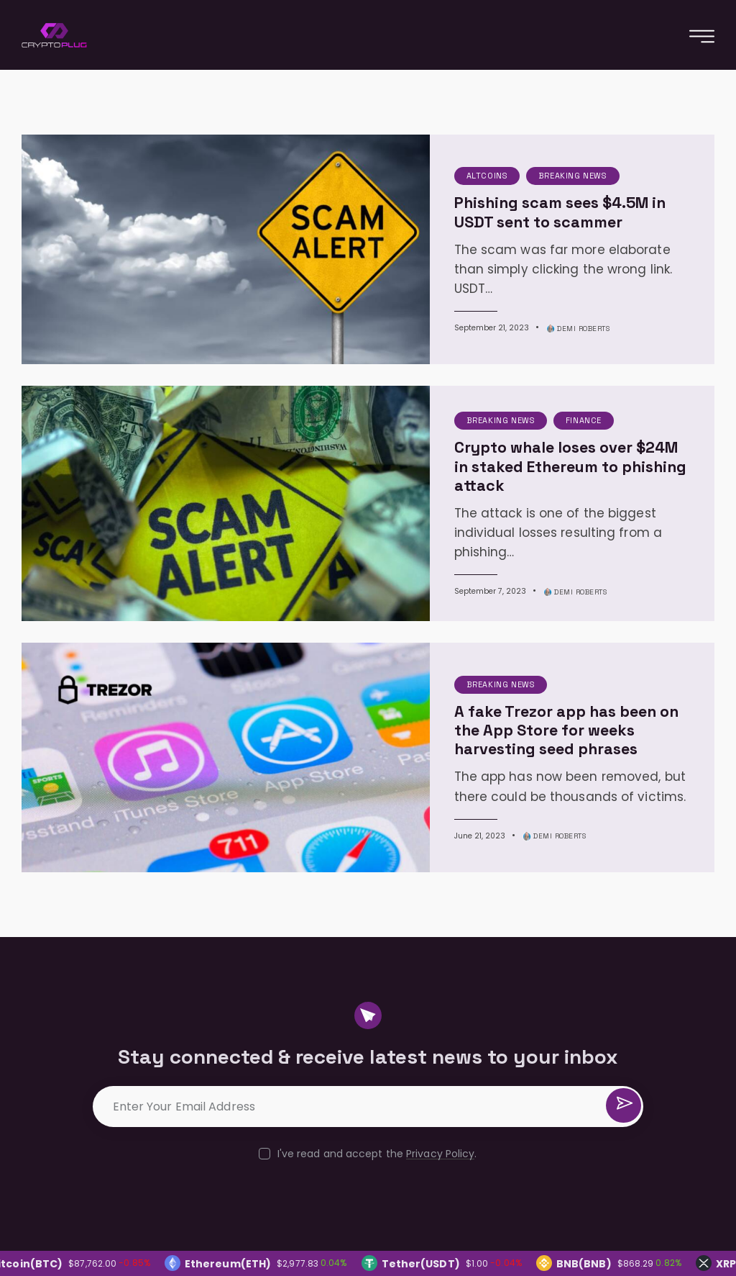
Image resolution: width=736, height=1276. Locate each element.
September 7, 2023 (420, 522)
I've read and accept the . (377, 1071)
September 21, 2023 (422, 302)
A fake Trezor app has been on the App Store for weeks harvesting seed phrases (529, 655)
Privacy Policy (440, 1071)
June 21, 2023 (410, 760)
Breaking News (504, 169)
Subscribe (623, 1028)
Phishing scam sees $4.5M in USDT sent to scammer (537, 206)
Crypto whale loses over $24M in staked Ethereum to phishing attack (525, 426)
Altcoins (418, 169)
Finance (515, 389)
